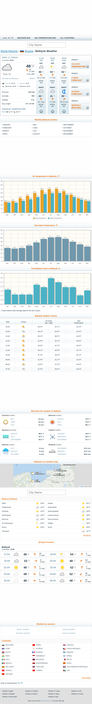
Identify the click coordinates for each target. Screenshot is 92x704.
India (7, 656)
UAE (68, 670)
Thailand (40, 667)
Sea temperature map (45, 38)
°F (12, 38)
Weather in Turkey (54, 691)
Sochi (50, 527)
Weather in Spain (53, 694)
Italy (7, 659)
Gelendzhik (52, 507)
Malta (69, 659)
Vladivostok (6, 507)
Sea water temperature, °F (46, 225)
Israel (69, 656)
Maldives (40, 659)
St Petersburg (7, 523)
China (38, 645)
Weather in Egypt (7, 691)
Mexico (9, 663)
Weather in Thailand (31, 691)
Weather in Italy (53, 697)
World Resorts (9, 51)
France (39, 652)
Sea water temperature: (10, 78)
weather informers (46, 701)
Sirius (4, 527)
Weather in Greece (31, 694)
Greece (70, 652)
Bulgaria (10, 645)
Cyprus (39, 648)
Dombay (5, 511)
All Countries (67, 38)
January (7, 125)
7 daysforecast (77, 79)
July (35, 131)
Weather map (23, 38)
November (68, 131)
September (68, 125)
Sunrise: (8, 83)
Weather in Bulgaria (8, 694)
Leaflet (82, 486)
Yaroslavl (5, 531)
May (34, 125)
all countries (86, 678)
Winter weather (23, 629)
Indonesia (40, 656)
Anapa (50, 503)
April (4, 112)
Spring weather (69, 629)
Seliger (50, 523)
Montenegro (42, 663)
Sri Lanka (10, 667)
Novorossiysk (53, 519)
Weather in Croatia (77, 694)
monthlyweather (76, 106)
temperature (79, 65)
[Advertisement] (46, 17)
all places (87, 535)
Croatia (70, 645)
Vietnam (9, 674)
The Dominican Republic (77, 667)
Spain (69, 663)
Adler (4, 503)
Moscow (5, 519)
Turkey (39, 670)
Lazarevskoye (53, 515)
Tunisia (8, 670)
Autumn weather (69, 633)
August (36, 134)
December (68, 134)
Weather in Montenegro (9, 697)
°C (9, 38)
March (6, 131)
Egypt (8, 652)
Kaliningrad (6, 515)
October (67, 128)
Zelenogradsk (53, 511)
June (35, 128)
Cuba (8, 648)
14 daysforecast (77, 93)
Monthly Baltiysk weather (46, 120)
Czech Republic (74, 648)
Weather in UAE (76, 691)
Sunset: (22, 83)
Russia (29, 51)
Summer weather (23, 633)
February (7, 128)
